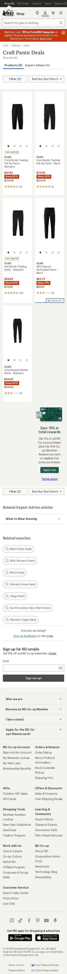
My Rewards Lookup (16, 757)
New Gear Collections (17, 824)
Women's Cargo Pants (20, 620)
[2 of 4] (14, 146)
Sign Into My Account (17, 752)
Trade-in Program (14, 835)
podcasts (55, 920)
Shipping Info (44, 777)
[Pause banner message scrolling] (63, 33)
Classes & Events (46, 824)
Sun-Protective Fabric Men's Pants (28, 608)
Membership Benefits (17, 768)
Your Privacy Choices (44, 965)
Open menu (61, 13)
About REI (41, 851)
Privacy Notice (17, 970)
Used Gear (9, 830)
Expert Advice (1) (37, 65)
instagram (12, 920)
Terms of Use (16, 964)
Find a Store (10, 898)
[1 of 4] (8, 146)
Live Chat (9, 903)
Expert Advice (44, 819)
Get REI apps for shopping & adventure (33, 930)
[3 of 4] (21, 146)
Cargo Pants (15, 596)
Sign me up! (33, 678)
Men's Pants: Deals (18, 549)
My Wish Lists (11, 763)
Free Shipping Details (49, 799)
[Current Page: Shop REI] (9, 3)
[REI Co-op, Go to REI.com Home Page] (8, 12)
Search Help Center (16, 893)
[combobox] (33, 23)
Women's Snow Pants (20, 584)
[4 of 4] (27, 146)
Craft (5, 45)
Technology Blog (46, 871)
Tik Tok (20, 920)
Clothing (16, 45)
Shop (20, 14)
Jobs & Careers (12, 851)
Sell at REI (9, 861)
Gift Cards (9, 799)
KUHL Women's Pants (20, 561)
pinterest (38, 920)
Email (6, 660)
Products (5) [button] (13, 65)
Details (52, 653)
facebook (29, 920)
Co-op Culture (12, 856)
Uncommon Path (46, 830)
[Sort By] (46, 79)
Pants (26, 45)
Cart (53, 13)
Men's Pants (14, 572)
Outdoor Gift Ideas (15, 793)
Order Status (43, 752)
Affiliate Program (14, 867)
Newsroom (42, 866)
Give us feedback (24, 636)
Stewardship (43, 877)
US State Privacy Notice (44, 970)
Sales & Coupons (46, 793)
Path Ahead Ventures (49, 835)
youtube (46, 920)
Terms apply (49, 479)
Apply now (49, 469)
